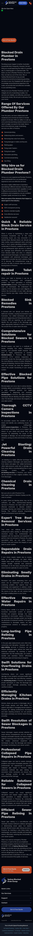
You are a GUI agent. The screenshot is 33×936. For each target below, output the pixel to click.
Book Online (22, 3)
